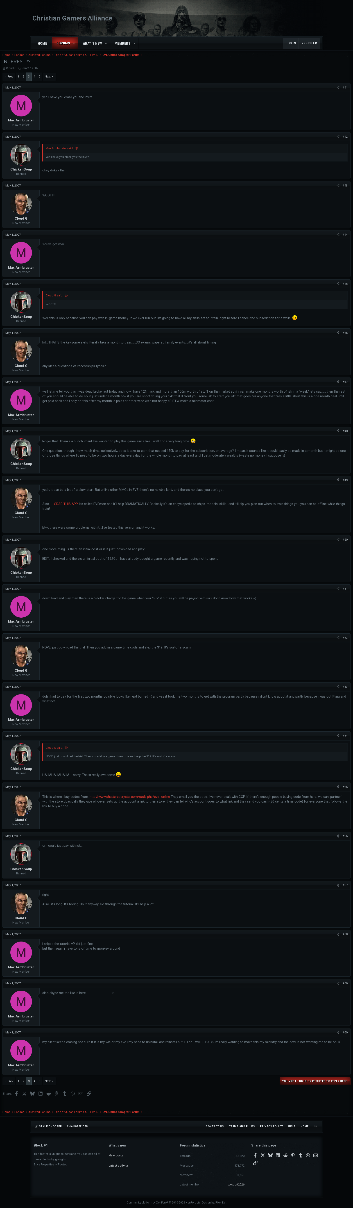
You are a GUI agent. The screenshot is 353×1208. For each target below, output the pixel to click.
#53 (313, 693)
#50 (313, 546)
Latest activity (118, 1161)
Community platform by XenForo (164, 1202)
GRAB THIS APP (97, 510)
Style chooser (48, 1126)
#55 (313, 793)
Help (291, 1126)
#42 (313, 141)
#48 (313, 437)
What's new (92, 43)
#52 (313, 644)
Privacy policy (271, 1126)
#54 (313, 742)
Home (42, 43)
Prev (41, 81)
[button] (74, 43)
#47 (313, 388)
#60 (313, 1039)
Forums (63, 43)
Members (123, 43)
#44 (313, 239)
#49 (313, 486)
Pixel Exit (220, 1202)
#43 (313, 190)
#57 (313, 891)
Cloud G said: (85, 300)
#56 (313, 842)
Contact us (215, 1126)
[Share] (307, 92)
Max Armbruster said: (91, 153)
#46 (313, 339)
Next (79, 81)
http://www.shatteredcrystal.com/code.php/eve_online (161, 803)
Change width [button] (77, 1126)
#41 (313, 92)
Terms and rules (242, 1126)
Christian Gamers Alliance (72, 18)
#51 (313, 595)
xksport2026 (236, 1184)
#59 (313, 990)
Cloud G (42, 72)
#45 (313, 288)
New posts (116, 1153)
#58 (313, 940)
